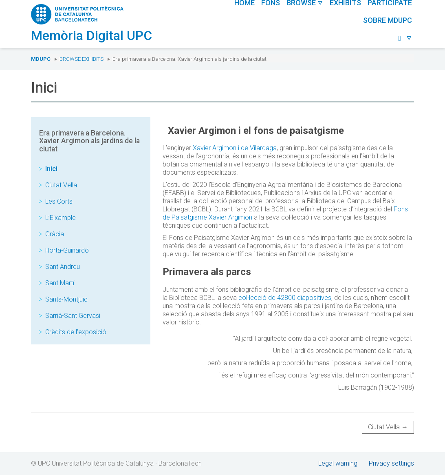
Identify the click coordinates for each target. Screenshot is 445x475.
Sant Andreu (62, 267)
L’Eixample (60, 218)
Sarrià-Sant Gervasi (72, 316)
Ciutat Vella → (388, 427)
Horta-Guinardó (67, 250)
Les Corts (59, 201)
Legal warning (337, 463)
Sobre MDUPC (387, 20)
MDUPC (41, 59)
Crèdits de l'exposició (75, 332)
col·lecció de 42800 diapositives (284, 298)
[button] (405, 39)
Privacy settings (391, 463)
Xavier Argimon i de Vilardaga (235, 148)
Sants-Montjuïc (66, 299)
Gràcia (54, 234)
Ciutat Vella (61, 185)
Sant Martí (59, 283)
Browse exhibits (81, 59)
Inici (51, 169)
